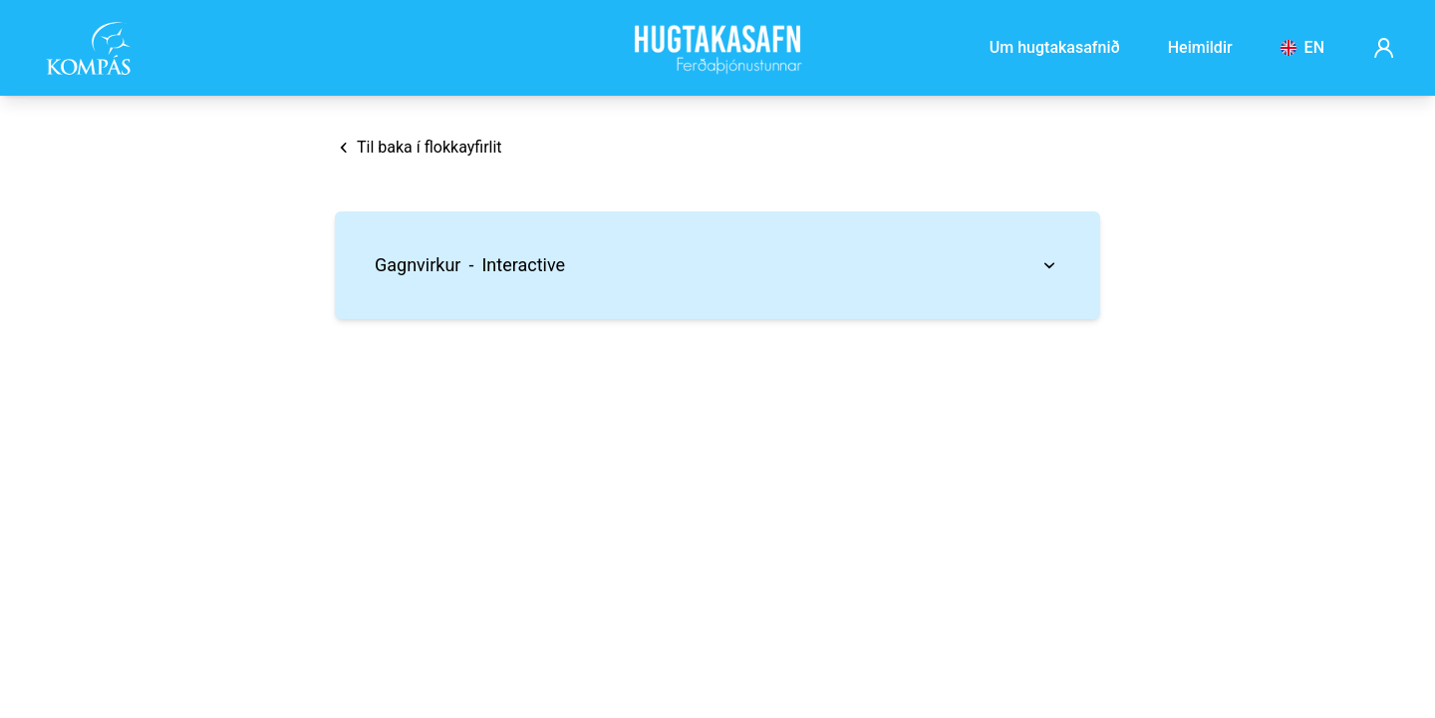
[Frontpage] (717, 48)
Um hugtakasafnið (1055, 47)
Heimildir (1200, 47)
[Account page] (1383, 48)
